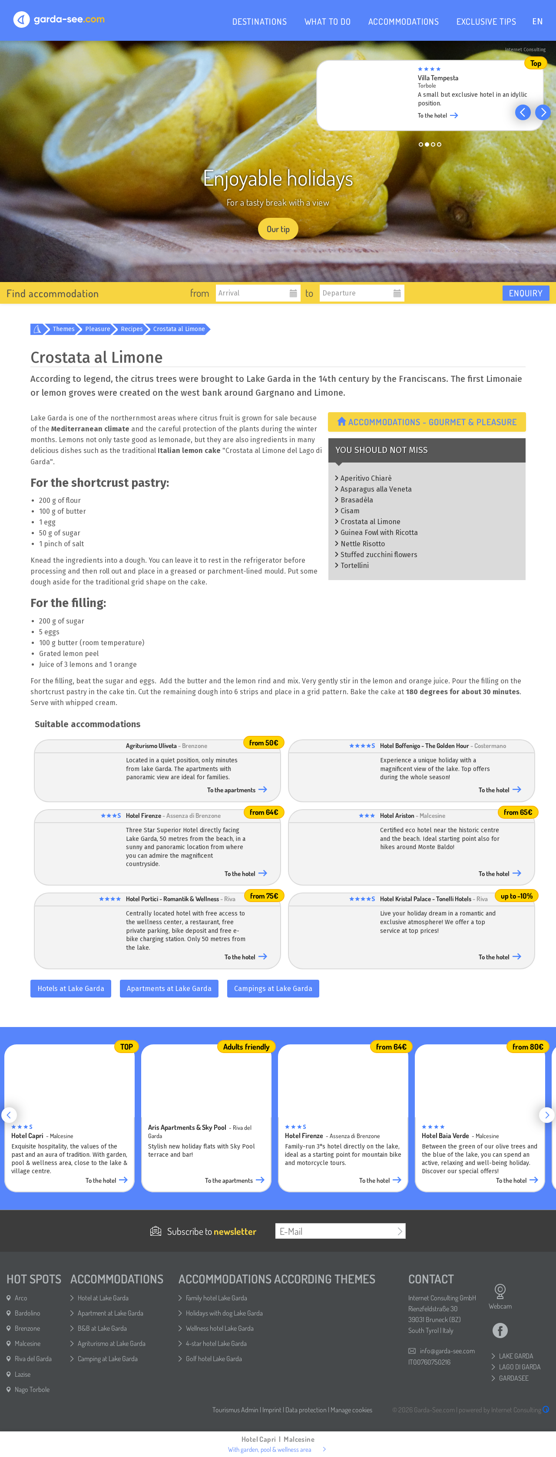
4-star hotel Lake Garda (216, 1343)
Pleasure (97, 329)
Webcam (500, 1296)
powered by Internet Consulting (504, 1409)
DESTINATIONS (259, 21)
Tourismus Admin (235, 1409)
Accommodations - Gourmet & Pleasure (427, 421)
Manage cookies (351, 1409)
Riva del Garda (33, 1358)
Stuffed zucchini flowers (379, 555)
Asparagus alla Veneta (376, 489)
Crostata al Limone (179, 329)
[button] (523, 112)
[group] (430, 98)
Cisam (350, 511)
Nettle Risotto (363, 544)
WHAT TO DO (327, 21)
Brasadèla (357, 500)
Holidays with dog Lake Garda (224, 1313)
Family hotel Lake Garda (216, 1297)
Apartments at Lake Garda (169, 988)
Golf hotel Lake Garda (214, 1358)
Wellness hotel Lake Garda (220, 1328)
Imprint (271, 1409)
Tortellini (355, 565)
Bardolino (27, 1313)
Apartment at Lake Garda (110, 1313)
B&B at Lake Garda (102, 1328)
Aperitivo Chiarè (366, 478)
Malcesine (27, 1343)
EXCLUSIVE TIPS (486, 21)
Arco (21, 1297)
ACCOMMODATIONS (403, 21)
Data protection (306, 1409)
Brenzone (27, 1328)
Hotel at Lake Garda (103, 1297)
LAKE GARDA (516, 1356)
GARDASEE (514, 1378)
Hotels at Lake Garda (70, 988)
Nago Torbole (32, 1389)
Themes (64, 329)
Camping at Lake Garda (108, 1358)
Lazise (22, 1374)
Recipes (132, 329)
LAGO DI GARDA (520, 1366)
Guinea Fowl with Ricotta (379, 532)
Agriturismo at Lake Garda (112, 1343)
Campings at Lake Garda (273, 988)
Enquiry (526, 293)
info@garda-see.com (447, 1350)
